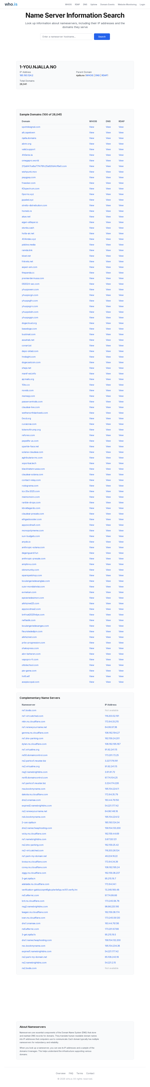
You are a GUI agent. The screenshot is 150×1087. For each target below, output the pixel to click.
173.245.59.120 (112, 917)
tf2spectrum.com (30, 188)
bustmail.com (28, 334)
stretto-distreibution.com (34, 205)
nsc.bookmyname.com (33, 945)
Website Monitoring (127, 4)
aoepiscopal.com (30, 682)
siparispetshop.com (32, 575)
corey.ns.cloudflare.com (34, 867)
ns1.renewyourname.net (34, 727)
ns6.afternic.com (30, 929)
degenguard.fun (30, 553)
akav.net (26, 216)
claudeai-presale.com (33, 513)
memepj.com (28, 396)
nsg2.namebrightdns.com (35, 906)
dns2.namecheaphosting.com (37, 828)
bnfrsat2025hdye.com (33, 614)
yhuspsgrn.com (30, 306)
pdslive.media (28, 244)
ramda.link (27, 250)
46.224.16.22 (111, 856)
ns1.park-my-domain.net (34, 856)
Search (102, 36)
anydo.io (26, 541)
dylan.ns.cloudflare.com (34, 744)
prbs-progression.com (33, 642)
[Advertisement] (75, 51)
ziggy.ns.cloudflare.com (34, 873)
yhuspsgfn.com (30, 300)
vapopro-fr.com (30, 659)
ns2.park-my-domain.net (34, 957)
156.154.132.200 (113, 940)
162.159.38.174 (112, 912)
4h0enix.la (27, 155)
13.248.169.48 (112, 889)
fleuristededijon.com (32, 631)
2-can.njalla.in (29, 822)
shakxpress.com (30, 648)
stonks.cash (28, 227)
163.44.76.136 (112, 923)
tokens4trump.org (31, 429)
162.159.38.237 (112, 873)
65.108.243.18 (112, 957)
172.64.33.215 (112, 721)
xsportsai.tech (29, 463)
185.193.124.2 (26, 75)
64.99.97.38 (111, 727)
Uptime (93, 4)
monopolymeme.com (33, 530)
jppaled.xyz (27, 199)
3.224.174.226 (112, 783)
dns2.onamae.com (31, 800)
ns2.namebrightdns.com (34, 962)
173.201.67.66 (112, 929)
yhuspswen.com (30, 289)
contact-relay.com (31, 480)
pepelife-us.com (30, 440)
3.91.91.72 (110, 772)
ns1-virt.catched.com (32, 716)
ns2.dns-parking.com (32, 844)
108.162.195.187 (113, 744)
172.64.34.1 (110, 884)
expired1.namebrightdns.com (36, 951)
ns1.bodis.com (29, 710)
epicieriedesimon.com (33, 597)
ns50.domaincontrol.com (34, 755)
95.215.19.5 (110, 934)
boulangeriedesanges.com (35, 625)
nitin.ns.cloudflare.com (33, 721)
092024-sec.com (30, 283)
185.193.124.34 (112, 822)
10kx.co (26, 384)
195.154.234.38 (112, 945)
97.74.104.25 (111, 777)
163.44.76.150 (112, 800)
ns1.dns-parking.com (32, 738)
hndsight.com (29, 356)
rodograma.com (30, 485)
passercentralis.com (32, 401)
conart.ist (26, 345)
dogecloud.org (29, 323)
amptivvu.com (29, 564)
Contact (90, 1073)
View (91, 127)
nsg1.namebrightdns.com (34, 772)
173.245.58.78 (112, 901)
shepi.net (26, 368)
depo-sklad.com (30, 351)
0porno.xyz (28, 194)
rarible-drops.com (31, 502)
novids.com (28, 390)
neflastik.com (28, 620)
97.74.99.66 (111, 895)
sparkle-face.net (30, 446)
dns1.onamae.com (31, 923)
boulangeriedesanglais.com (36, 581)
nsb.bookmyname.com (33, 816)
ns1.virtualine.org (30, 749)
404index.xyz (29, 239)
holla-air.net (28, 233)
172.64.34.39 (111, 861)
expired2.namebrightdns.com (37, 805)
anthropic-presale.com (33, 558)
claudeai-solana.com (32, 474)
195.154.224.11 (112, 788)
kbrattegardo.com (31, 508)
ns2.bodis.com (29, 968)
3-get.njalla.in (28, 878)
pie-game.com (29, 670)
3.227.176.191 (111, 760)
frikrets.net (27, 261)
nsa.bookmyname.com (33, 788)
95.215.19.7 (110, 878)
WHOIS (68, 4)
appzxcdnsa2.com (31, 609)
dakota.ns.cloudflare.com (35, 794)
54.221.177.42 (112, 805)
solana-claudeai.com (32, 452)
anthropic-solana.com (33, 547)
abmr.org (26, 143)
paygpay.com (29, 177)
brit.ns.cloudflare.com (33, 901)
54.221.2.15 (110, 962)
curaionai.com (29, 424)
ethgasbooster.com (32, 519)
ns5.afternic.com (30, 895)
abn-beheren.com (31, 653)
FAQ (71, 1073)
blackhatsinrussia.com (33, 468)
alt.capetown (28, 132)
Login (142, 4)
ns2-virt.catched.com (32, 850)
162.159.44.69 (112, 833)
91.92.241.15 (111, 749)
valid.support (28, 149)
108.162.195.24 (112, 867)
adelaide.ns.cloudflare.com (35, 884)
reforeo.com (28, 435)
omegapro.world (30, 160)
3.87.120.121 (111, 839)
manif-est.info (29, 373)
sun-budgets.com (31, 536)
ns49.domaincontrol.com (35, 777)
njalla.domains (29, 138)
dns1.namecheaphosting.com (37, 940)
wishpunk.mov (29, 171)
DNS (85, 4)
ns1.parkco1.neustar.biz (34, 783)
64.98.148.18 (111, 811)
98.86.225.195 (112, 906)
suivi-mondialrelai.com (33, 586)
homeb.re (27, 211)
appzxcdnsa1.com (31, 525)
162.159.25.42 (112, 844)
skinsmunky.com (30, 569)
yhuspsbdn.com (30, 312)
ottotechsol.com (30, 665)
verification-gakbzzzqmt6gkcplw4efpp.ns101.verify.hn (49, 889)
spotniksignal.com (31, 127)
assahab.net (28, 340)
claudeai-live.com (31, 407)
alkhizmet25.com (30, 603)
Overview (61, 1073)
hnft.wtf (26, 676)
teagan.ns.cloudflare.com (35, 912)
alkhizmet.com (29, 637)
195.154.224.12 (112, 816)
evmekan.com (29, 592)
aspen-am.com (29, 267)
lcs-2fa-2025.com (31, 491)
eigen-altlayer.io (30, 222)
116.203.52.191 (112, 716)
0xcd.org (26, 418)
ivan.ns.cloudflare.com (33, 917)
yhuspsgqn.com (30, 317)
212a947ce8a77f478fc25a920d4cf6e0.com (44, 166)
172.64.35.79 (111, 794)
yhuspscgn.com (30, 295)
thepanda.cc (28, 272)
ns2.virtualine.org (31, 766)
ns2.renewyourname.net (34, 811)
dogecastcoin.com (31, 362)
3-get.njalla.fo (29, 934)
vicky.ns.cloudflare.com (34, 833)
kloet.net (26, 255)
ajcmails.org (28, 379)
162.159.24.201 (112, 738)
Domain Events (107, 4)
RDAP (77, 4)
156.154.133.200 (113, 828)
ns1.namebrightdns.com (34, 839)
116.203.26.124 (112, 850)
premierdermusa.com (33, 278)
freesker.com (28, 183)
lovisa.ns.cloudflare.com (34, 861)
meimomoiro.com (31, 497)
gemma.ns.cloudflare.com (35, 732)
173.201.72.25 (112, 755)
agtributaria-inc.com (32, 457)
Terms (79, 1073)
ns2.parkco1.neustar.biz (34, 760)
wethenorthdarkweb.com (35, 412)
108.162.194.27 (112, 732)
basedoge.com (29, 328)
